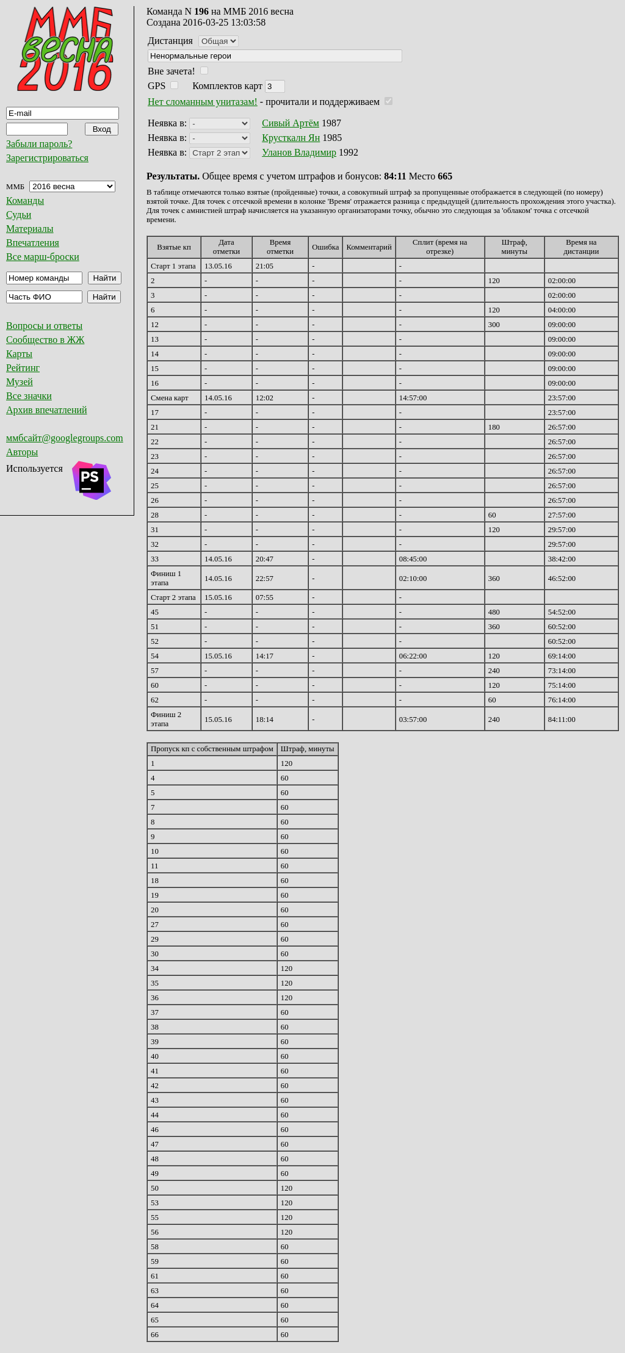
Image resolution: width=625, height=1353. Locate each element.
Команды (25, 200)
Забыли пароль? (39, 144)
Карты (19, 353)
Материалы (30, 228)
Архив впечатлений (46, 410)
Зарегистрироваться (47, 158)
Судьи (18, 214)
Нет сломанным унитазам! (203, 101)
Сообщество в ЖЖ (45, 339)
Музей (19, 382)
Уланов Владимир (299, 152)
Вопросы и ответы (44, 325)
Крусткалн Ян (291, 137)
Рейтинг (23, 368)
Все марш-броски (42, 256)
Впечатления (32, 242)
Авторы (22, 452)
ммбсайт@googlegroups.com (64, 438)
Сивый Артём (290, 123)
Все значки (29, 396)
